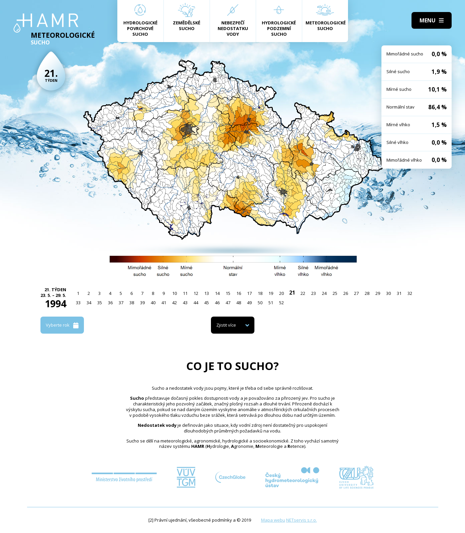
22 (303, 293)
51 (270, 303)
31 (399, 293)
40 (153, 303)
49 (249, 303)
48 (238, 303)
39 (142, 303)
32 (410, 293)
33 (78, 303)
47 (228, 303)
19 (270, 293)
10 (174, 293)
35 (99, 303)
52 (281, 303)
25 (335, 293)
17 (249, 293)
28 (367, 293)
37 (121, 303)
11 (185, 293)
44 (196, 303)
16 (238, 293)
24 (324, 293)
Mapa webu (273, 520)
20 (281, 293)
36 (110, 303)
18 (260, 293)
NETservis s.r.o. (301, 520)
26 (345, 293)
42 (174, 303)
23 (313, 293)
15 (228, 293)
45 (206, 303)
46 (217, 303)
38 (131, 303)
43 (185, 303)
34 (89, 303)
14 (217, 293)
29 (377, 293)
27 (356, 293)
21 (292, 292)
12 (196, 293)
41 (163, 303)
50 (260, 303)
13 (206, 293)
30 (388, 293)
